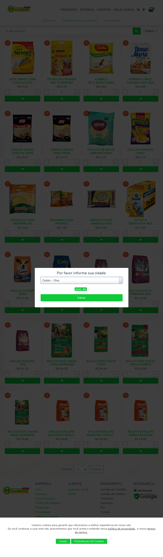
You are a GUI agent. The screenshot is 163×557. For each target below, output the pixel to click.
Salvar (81, 298)
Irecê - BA (81, 289)
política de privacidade (122, 529)
